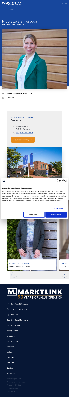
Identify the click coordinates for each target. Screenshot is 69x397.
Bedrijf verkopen (13, 325)
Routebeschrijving (23, 140)
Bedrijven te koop (14, 341)
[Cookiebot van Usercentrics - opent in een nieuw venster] (58, 180)
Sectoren (10, 347)
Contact (10, 368)
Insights (10, 352)
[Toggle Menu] (66, 3)
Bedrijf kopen (12, 331)
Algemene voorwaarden (16, 382)
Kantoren (10, 363)
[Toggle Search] (62, 3)
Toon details (58, 208)
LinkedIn (10, 98)
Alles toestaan (56, 214)
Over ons (10, 357)
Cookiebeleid (12, 388)
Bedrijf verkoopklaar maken (18, 320)
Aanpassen (34, 214)
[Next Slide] (64, 275)
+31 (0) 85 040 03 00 (24, 133)
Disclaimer (11, 391)
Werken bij (11, 373)
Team (11, 10)
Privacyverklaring (14, 385)
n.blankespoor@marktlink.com (19, 93)
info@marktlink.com (19, 304)
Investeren (11, 336)
